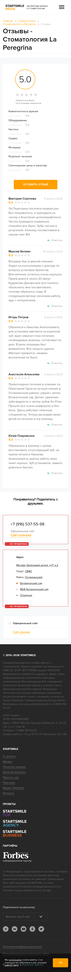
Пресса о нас (11, 777)
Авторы (7, 761)
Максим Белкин (19, 251)
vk (14, 929)
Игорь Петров (18, 317)
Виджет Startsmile (13, 788)
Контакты (8, 793)
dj (6, 929)
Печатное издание (14, 766)
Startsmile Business (14, 772)
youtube (23, 929)
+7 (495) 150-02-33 (26, 730)
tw (41, 929)
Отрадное (26, 595)
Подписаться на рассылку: (19, 907)
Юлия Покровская (21, 436)
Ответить (56, 240)
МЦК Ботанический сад (34, 589)
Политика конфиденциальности (39, 886)
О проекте (9, 756)
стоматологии (11, 666)
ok (32, 929)
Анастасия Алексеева (24, 374)
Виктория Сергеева (22, 199)
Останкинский (33, 577)
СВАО (28, 571)
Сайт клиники (21, 535)
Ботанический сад (31, 583)
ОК (60, 962)
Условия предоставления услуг (22, 890)
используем (15, 959)
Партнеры (9, 782)
